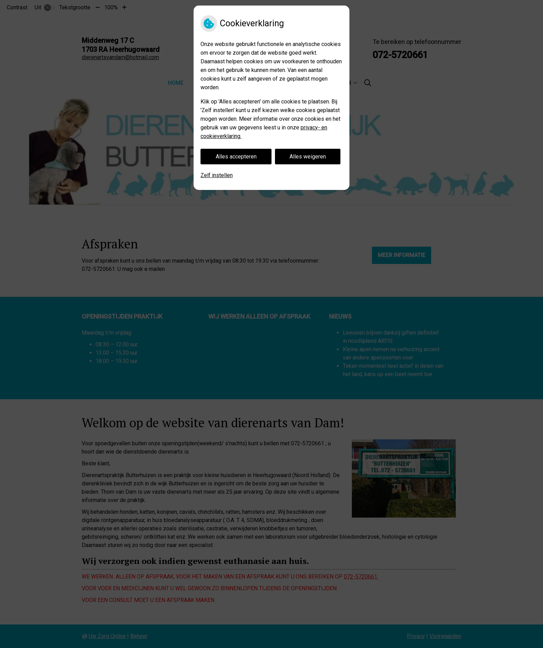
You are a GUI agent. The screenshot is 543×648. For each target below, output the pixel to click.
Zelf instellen (217, 175)
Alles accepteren (236, 156)
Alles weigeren (308, 156)
